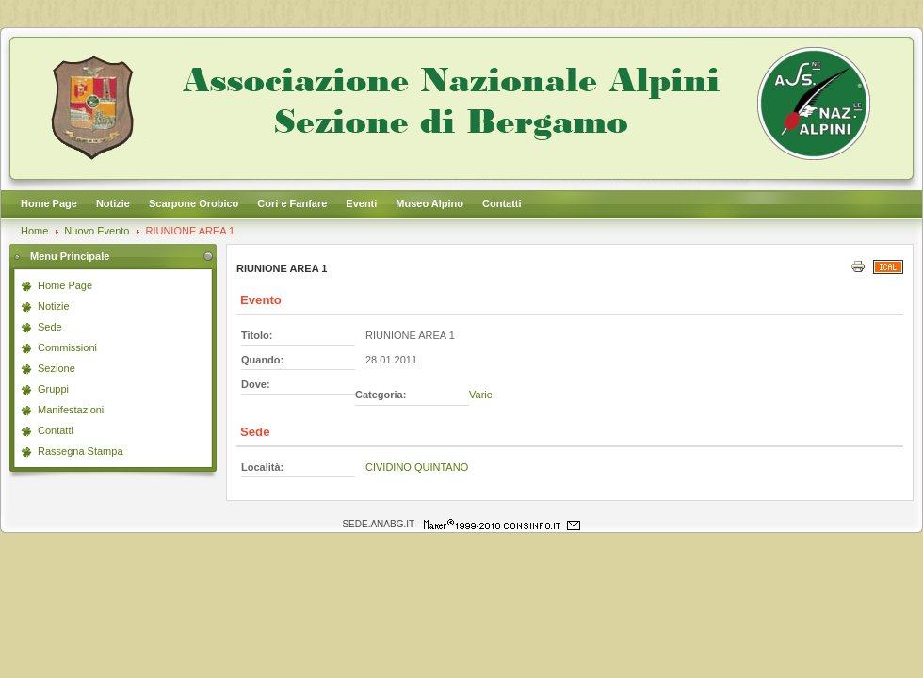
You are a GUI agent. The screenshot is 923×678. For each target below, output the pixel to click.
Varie (481, 394)
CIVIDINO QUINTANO (416, 467)
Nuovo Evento (96, 230)
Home (34, 230)
